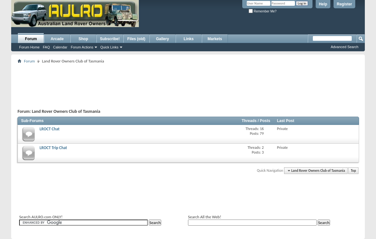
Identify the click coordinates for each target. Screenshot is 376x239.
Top (353, 171)
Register (344, 4)
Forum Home (29, 47)
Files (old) (136, 39)
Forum (31, 39)
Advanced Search (344, 47)
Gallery (162, 39)
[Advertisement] (216, 21)
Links (188, 39)
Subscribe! (110, 39)
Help (323, 4)
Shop (83, 39)
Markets (214, 39)
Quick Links (109, 47)
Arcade (57, 39)
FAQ (46, 47)
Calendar (60, 47)
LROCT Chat (49, 129)
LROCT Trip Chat (53, 147)
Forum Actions (82, 47)
